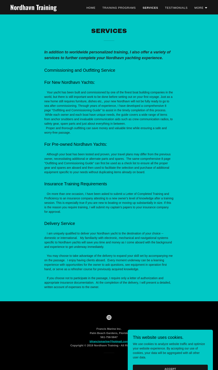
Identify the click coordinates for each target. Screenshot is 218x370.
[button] (201, 7)
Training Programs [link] (119, 7)
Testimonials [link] (176, 7)
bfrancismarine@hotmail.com (109, 341)
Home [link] (91, 7)
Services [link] (150, 7)
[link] (44, 9)
